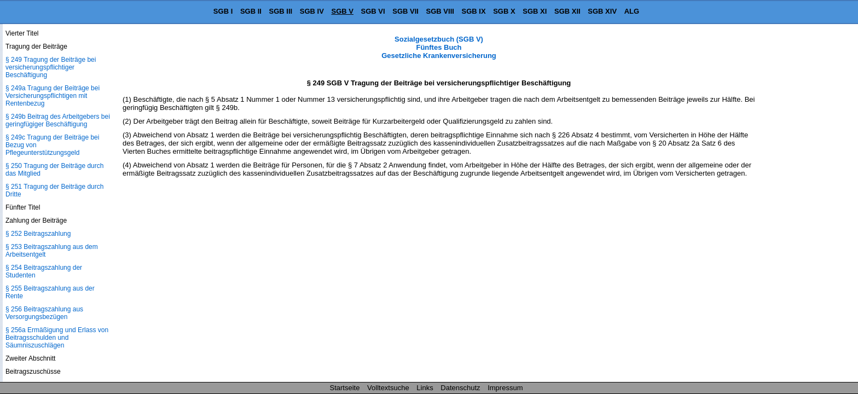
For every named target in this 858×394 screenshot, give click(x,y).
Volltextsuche (388, 388)
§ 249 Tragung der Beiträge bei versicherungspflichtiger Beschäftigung (50, 67)
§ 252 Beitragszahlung (38, 233)
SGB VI (373, 11)
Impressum (505, 388)
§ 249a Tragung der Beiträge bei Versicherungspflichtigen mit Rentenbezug (52, 95)
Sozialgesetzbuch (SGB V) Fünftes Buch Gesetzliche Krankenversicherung (438, 47)
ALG (631, 11)
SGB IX (474, 11)
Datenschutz (460, 388)
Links (424, 388)
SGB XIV (602, 11)
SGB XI (535, 11)
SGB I (223, 11)
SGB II (251, 11)
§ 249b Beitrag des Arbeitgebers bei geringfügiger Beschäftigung (57, 120)
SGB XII (567, 11)
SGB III (281, 11)
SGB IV (312, 11)
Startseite (345, 388)
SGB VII (405, 11)
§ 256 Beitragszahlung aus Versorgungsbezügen (44, 313)
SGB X (504, 11)
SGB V (342, 11)
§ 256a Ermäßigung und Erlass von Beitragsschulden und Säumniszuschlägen (56, 337)
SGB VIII (440, 11)
